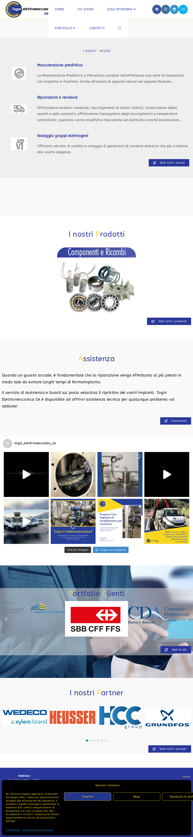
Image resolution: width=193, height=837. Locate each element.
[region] (96, 280)
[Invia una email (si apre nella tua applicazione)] (183, 9)
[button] (96, 280)
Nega (136, 796)
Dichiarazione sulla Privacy (37, 830)
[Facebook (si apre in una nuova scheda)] (156, 9)
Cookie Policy (13, 830)
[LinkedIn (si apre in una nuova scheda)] (174, 9)
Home (186, 776)
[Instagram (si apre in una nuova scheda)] (165, 9)
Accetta (87, 796)
